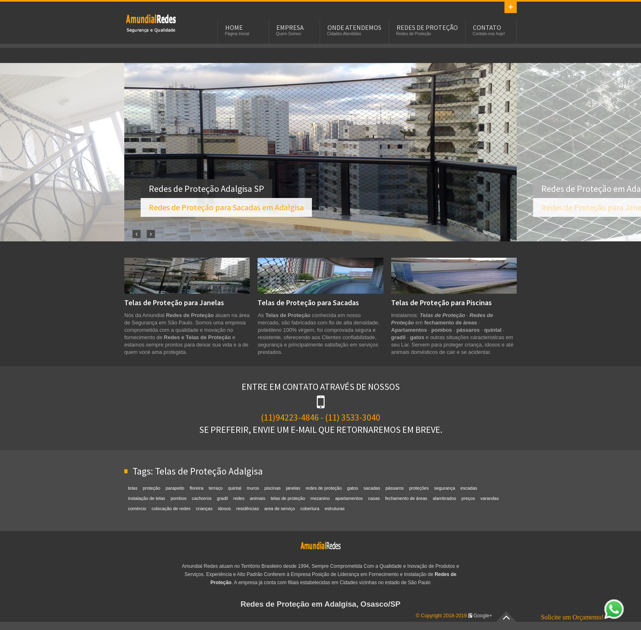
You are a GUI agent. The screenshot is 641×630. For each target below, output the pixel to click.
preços (468, 498)
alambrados (444, 498)
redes (238, 498)
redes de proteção (323, 488)
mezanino (320, 498)
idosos (224, 508)
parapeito (175, 488)
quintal (234, 488)
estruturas (335, 508)
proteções (419, 488)
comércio (137, 508)
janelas (293, 488)
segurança (444, 488)
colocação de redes (171, 508)
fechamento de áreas (406, 498)
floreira (197, 488)
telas (132, 488)
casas (374, 498)
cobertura (309, 508)
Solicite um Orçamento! (582, 617)
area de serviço (279, 508)
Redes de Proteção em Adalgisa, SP (150, 23)
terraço (216, 488)
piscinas (272, 488)
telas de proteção (288, 498)
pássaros (394, 488)
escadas (468, 488)
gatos (352, 488)
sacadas (371, 488)
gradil (222, 498)
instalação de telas (146, 498)
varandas (489, 498)
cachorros (201, 498)
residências (247, 508)
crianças (204, 508)
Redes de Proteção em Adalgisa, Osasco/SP (320, 604)
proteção (151, 488)
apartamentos (349, 498)
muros (253, 488)
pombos (178, 498)
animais (257, 498)
